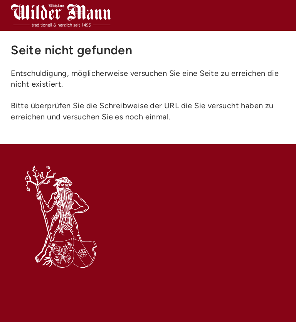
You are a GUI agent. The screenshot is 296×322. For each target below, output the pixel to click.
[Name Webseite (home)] (61, 15)
